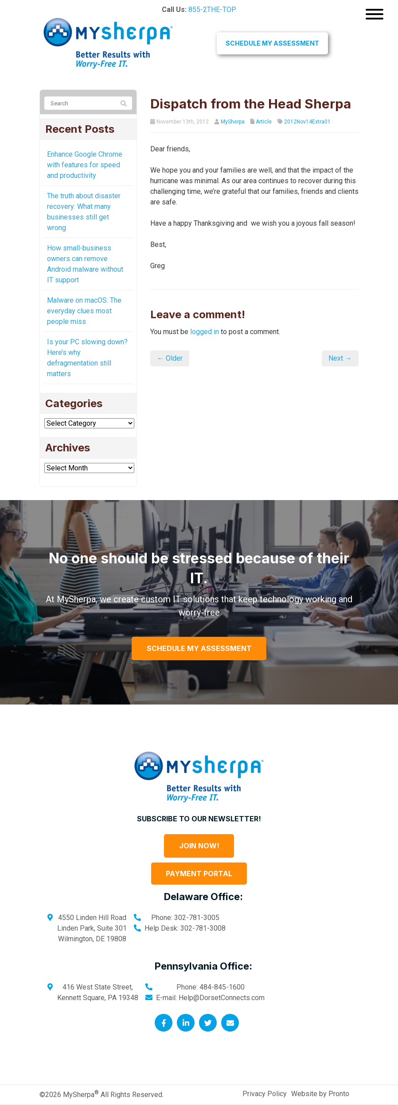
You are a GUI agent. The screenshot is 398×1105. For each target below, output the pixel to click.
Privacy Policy (264, 1094)
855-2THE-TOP (212, 9)
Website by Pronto (320, 1094)
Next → (340, 358)
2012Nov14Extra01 (307, 122)
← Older (170, 358)
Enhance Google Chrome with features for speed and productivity (84, 165)
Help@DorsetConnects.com (222, 997)
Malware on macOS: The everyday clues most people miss (84, 311)
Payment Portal (199, 873)
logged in (204, 331)
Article (264, 122)
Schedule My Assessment (272, 43)
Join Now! (199, 845)
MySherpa (233, 122)
